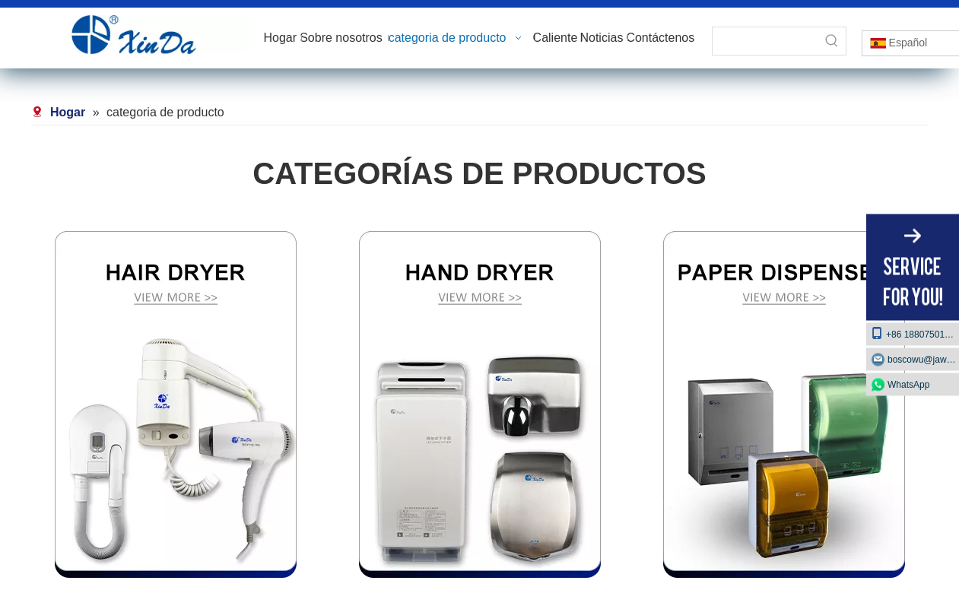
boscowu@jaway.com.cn (923, 359)
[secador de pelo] (175, 404)
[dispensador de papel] (784, 404)
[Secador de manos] (480, 404)
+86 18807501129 (915, 332)
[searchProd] (765, 41)
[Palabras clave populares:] (832, 41)
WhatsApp (908, 384)
